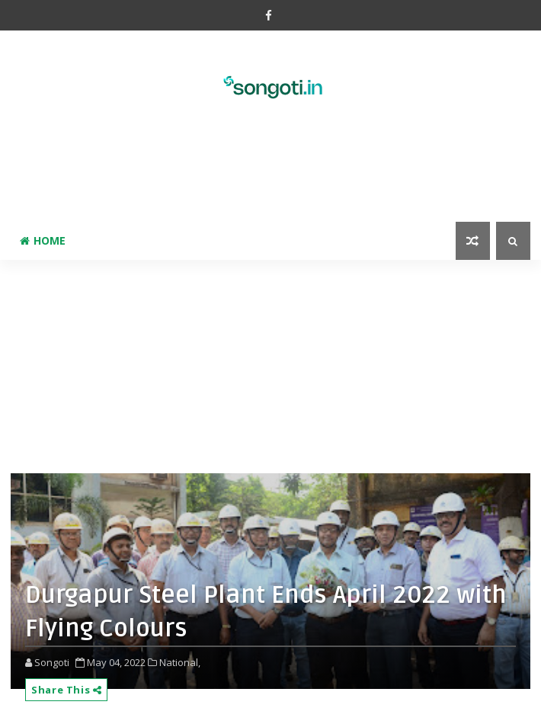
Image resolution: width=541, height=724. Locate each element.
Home (43, 240)
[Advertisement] (270, 172)
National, (179, 662)
